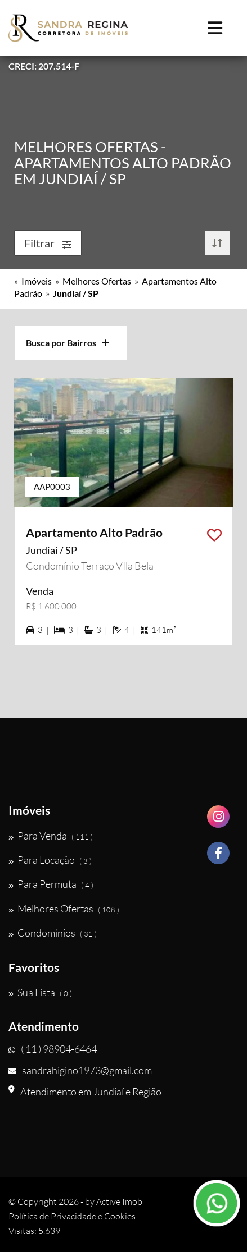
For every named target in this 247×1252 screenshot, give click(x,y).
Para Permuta (50, 884)
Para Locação (50, 860)
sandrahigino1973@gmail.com (80, 1070)
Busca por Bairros (68, 342)
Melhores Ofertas (96, 281)
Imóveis (36, 281)
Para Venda (50, 835)
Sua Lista (40, 992)
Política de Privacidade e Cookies (72, 1216)
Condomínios (52, 933)
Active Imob (119, 1201)
